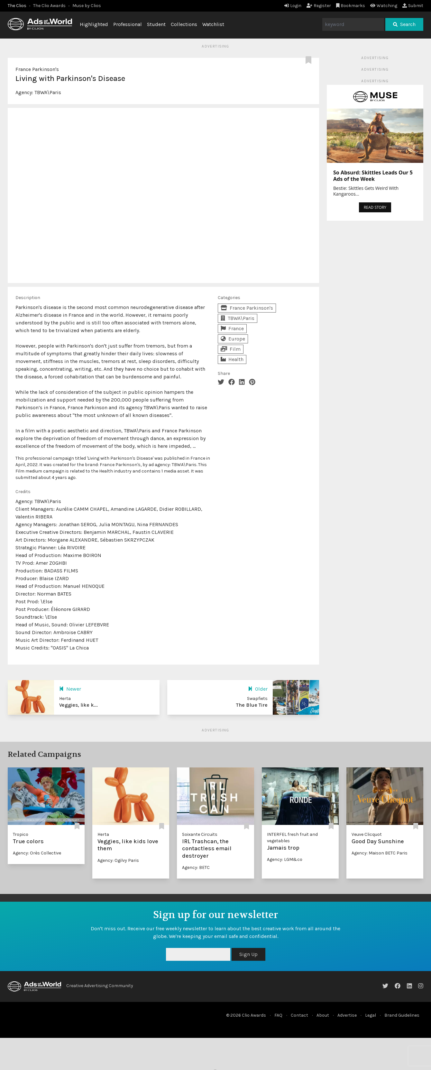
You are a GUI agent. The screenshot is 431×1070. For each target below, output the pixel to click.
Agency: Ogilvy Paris (118, 860)
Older (258, 689)
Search (404, 24)
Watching (383, 5)
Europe (233, 339)
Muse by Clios (86, 5)
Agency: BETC (196, 867)
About (322, 1015)
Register (319, 5)
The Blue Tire (252, 705)
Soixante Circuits (199, 834)
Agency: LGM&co (284, 859)
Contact (299, 1015)
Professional (127, 24)
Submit (412, 5)
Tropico (20, 834)
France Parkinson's (37, 69)
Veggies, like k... (78, 705)
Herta (103, 834)
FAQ (278, 1015)
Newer (70, 689)
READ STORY (375, 207)
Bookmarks (350, 5)
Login (292, 5)
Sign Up (248, 954)
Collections (184, 24)
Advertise (347, 1015)
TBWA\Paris (47, 92)
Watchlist (213, 24)
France (232, 328)
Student (156, 24)
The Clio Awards (49, 5)
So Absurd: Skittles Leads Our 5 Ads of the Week (373, 175)
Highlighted (94, 24)
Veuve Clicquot (367, 834)
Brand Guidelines (401, 1015)
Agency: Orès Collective (37, 853)
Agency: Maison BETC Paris (380, 853)
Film (231, 349)
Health (232, 359)
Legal (370, 1015)
